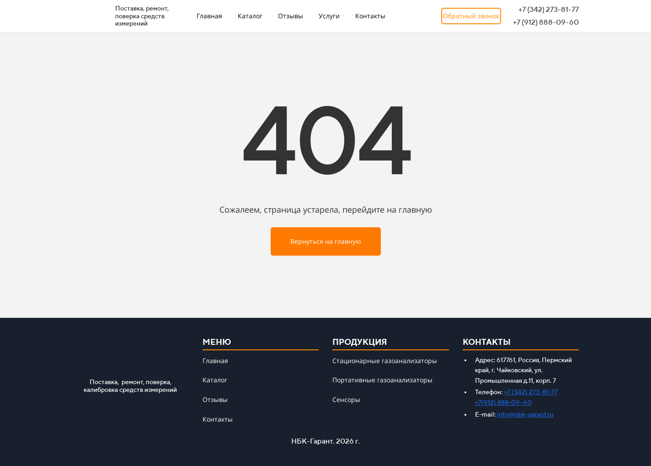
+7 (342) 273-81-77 (530, 392)
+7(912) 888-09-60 (503, 402)
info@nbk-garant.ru (525, 414)
